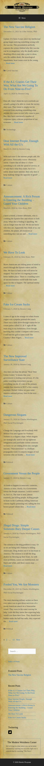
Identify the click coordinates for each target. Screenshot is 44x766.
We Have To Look (14, 252)
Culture (9, 185)
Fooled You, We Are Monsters (21, 584)
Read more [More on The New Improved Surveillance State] (8, 396)
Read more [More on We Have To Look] (10, 286)
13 (13, 640)
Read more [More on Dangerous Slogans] (30, 455)
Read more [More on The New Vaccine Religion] (10, 63)
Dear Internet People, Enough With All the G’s (20, 700)
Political (9, 462)
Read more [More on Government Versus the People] (31, 507)
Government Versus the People (22, 473)
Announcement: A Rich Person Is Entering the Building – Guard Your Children (22, 200)
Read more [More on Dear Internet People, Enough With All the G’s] (8, 178)
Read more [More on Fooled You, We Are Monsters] (13, 621)
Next (19, 640)
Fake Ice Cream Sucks (17, 304)
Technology (11, 129)
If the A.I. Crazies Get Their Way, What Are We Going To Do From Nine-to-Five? (21, 85)
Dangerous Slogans (15, 414)
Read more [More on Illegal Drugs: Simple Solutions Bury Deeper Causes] (8, 566)
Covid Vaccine (12, 70)
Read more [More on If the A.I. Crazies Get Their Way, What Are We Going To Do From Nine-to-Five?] (18, 122)
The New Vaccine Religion (19, 26)
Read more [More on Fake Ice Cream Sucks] (29, 338)
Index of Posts (14, 661)
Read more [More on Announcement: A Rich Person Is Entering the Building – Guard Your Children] (33, 234)
